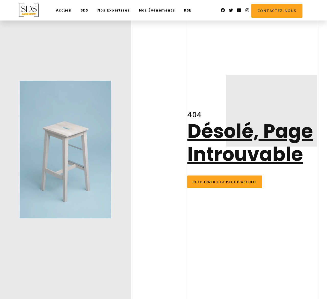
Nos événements (157, 10)
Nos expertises (113, 10)
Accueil (64, 10)
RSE (187, 10)
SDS (84, 10)
